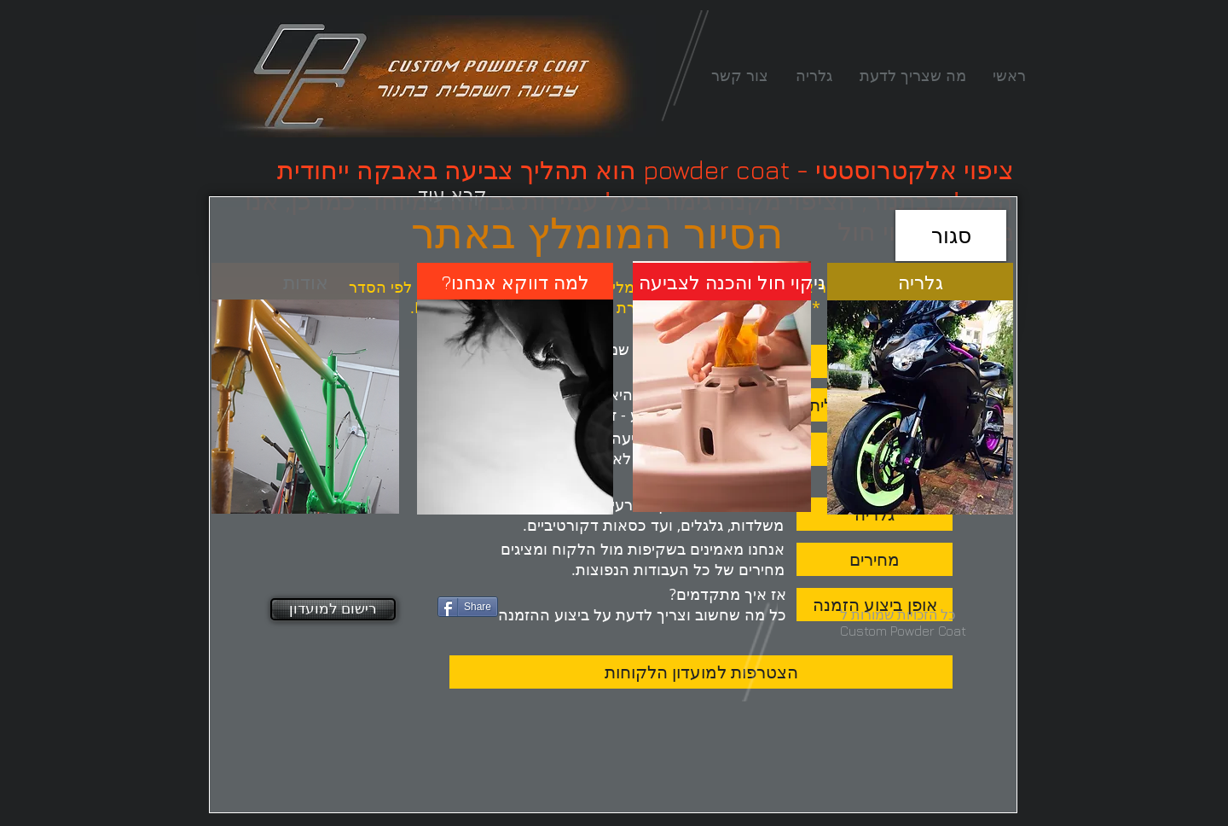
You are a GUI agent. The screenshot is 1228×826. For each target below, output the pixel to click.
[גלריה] (920, 282)
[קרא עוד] (452, 194)
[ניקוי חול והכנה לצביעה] (732, 282)
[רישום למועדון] (333, 609)
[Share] (467, 606)
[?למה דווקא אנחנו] (515, 282)
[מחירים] (874, 559)
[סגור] (950, 235)
